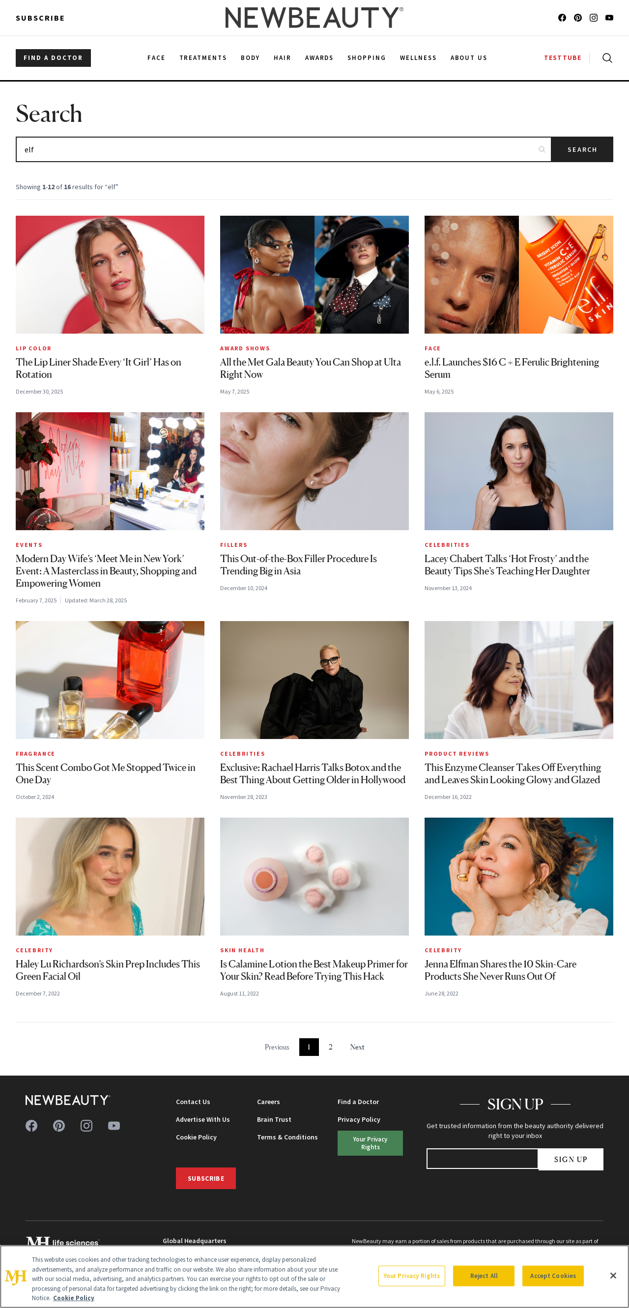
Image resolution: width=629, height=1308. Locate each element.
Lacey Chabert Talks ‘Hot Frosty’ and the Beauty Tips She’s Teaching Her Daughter (507, 565)
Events (29, 544)
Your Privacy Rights (370, 1142)
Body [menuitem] (250, 58)
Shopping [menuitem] (366, 58)
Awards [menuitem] (319, 58)
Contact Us (193, 1101)
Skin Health (242, 950)
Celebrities (447, 544)
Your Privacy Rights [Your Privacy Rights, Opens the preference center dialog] (412, 1276)
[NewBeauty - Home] (314, 17)
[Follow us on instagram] (594, 18)
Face (433, 348)
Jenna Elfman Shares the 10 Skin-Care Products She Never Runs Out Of (500, 970)
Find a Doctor (358, 1101)
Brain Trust (274, 1119)
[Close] (613, 1275)
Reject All (484, 1276)
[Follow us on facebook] (562, 18)
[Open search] (605, 58)
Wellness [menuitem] (418, 58)
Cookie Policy (196, 1137)
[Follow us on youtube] (609, 18)
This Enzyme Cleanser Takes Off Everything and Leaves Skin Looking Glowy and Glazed (513, 774)
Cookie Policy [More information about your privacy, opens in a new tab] (73, 1298)
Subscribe (40, 18)
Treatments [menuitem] (203, 58)
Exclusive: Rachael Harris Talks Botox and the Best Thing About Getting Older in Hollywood (312, 774)
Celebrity (34, 950)
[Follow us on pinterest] (578, 18)
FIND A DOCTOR (53, 58)
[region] (314, 1276)
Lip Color (34, 348)
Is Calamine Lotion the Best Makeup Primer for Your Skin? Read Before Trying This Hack (314, 970)
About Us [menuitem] (469, 58)
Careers (268, 1101)
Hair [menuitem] (282, 58)
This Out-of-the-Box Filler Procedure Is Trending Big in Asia (298, 565)
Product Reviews (457, 753)
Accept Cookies (553, 1276)
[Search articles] (284, 149)
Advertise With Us (203, 1119)
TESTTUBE (562, 58)
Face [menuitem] (156, 58)
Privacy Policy (359, 1119)
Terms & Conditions (287, 1137)
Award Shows (245, 348)
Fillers (234, 544)
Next (357, 1047)
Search (583, 149)
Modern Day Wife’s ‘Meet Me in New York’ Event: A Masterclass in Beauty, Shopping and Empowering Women (106, 571)
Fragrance (36, 753)
